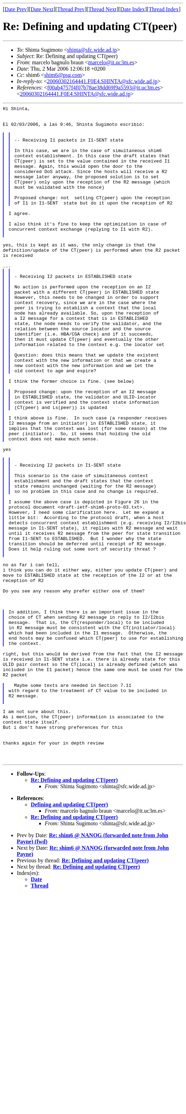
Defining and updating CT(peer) (69, 936)
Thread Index (164, 9)
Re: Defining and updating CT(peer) (74, 911)
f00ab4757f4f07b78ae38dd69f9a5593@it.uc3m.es (103, 88)
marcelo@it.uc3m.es (111, 62)
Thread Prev (71, 9)
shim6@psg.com (63, 75)
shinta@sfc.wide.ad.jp (92, 50)
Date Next (42, 9)
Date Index (132, 9)
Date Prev (16, 9)
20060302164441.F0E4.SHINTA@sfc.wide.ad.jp (102, 81)
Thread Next (102, 9)
